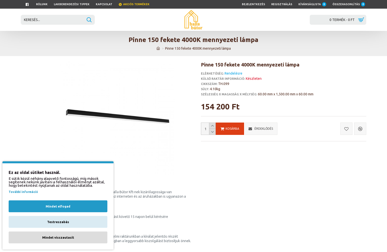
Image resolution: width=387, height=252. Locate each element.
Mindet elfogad (58, 206)
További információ (23, 191)
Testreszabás (58, 222)
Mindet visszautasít (58, 237)
